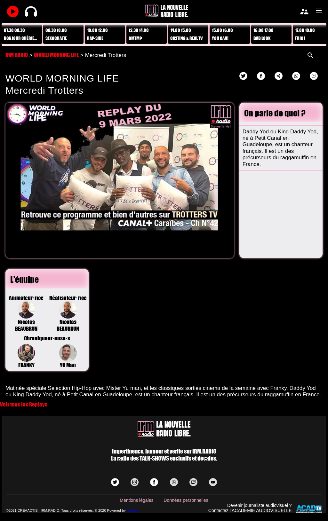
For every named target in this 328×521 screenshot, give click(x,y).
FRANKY (26, 356)
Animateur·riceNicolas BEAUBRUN (26, 313)
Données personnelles (186, 500)
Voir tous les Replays (23, 404)
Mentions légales (136, 500)
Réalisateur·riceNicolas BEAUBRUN (67, 313)
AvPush (133, 510)
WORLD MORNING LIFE (56, 54)
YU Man (68, 356)
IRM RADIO (16, 54)
